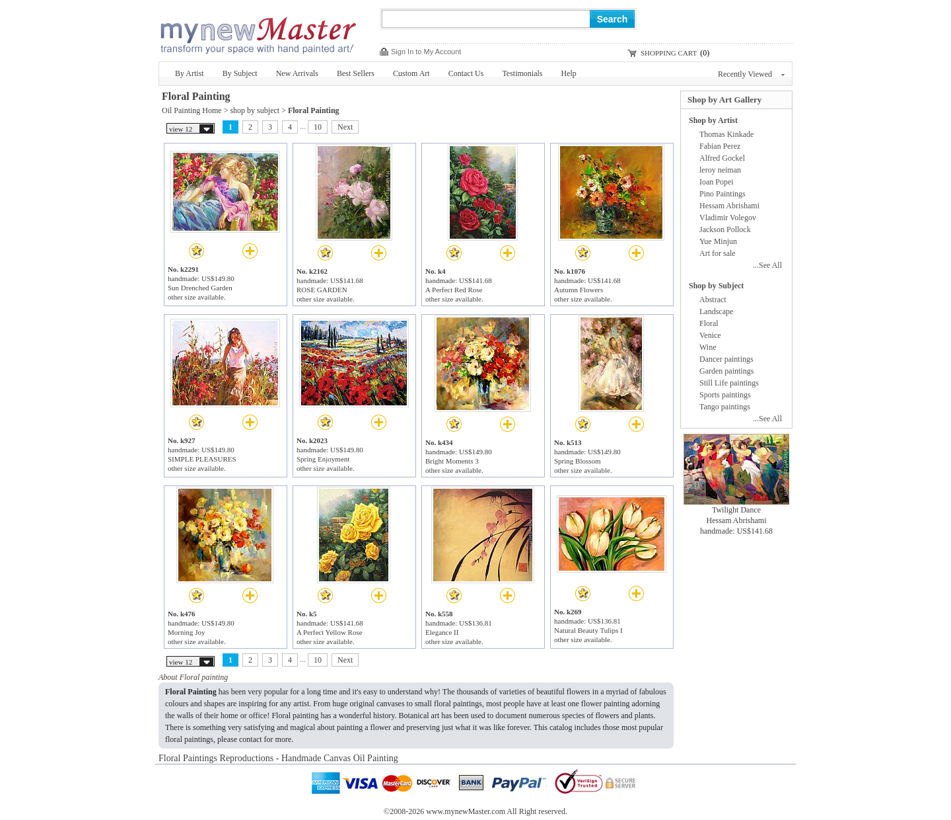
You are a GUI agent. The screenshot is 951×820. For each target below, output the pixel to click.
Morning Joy (186, 632)
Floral (709, 323)
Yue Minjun (718, 241)
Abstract (712, 299)
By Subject (240, 73)
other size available (196, 297)
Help (569, 73)
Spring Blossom (577, 461)
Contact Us (466, 73)
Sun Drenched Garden (200, 288)
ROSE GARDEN (322, 290)
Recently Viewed (751, 74)
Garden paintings (726, 371)
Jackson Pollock (725, 229)
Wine (708, 347)
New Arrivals (297, 73)
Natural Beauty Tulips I (588, 630)
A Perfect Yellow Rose (330, 632)
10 (318, 127)
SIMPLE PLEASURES (202, 459)
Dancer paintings (726, 359)
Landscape (716, 311)
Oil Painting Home (192, 110)
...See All (767, 265)
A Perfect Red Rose (453, 290)
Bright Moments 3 (452, 461)
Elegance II (441, 632)
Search (612, 19)
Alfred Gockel (722, 158)
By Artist (189, 73)
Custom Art (411, 73)
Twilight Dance (736, 509)
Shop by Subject (716, 285)
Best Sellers (355, 73)
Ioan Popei (716, 181)
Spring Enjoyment (323, 459)
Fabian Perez (719, 146)
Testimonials (522, 73)
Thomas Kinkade (726, 134)
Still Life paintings (729, 383)
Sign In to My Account (426, 52)
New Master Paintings (257, 31)
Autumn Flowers (578, 290)
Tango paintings (724, 406)
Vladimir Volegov (727, 217)
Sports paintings (725, 394)
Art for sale (717, 253)
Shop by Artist (713, 120)
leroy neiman (720, 170)
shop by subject (254, 110)
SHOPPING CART (669, 53)
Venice (710, 335)
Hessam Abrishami (729, 205)
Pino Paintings (722, 193)
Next (345, 127)
